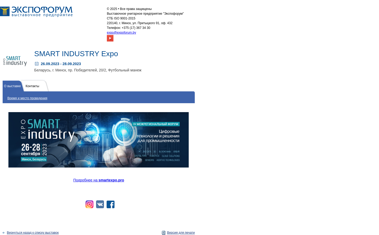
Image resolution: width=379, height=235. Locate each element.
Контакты (32, 86)
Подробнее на (98, 180)
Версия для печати (181, 232)
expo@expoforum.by (121, 32)
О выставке (12, 86)
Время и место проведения (27, 98)
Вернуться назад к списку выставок (33, 232)
